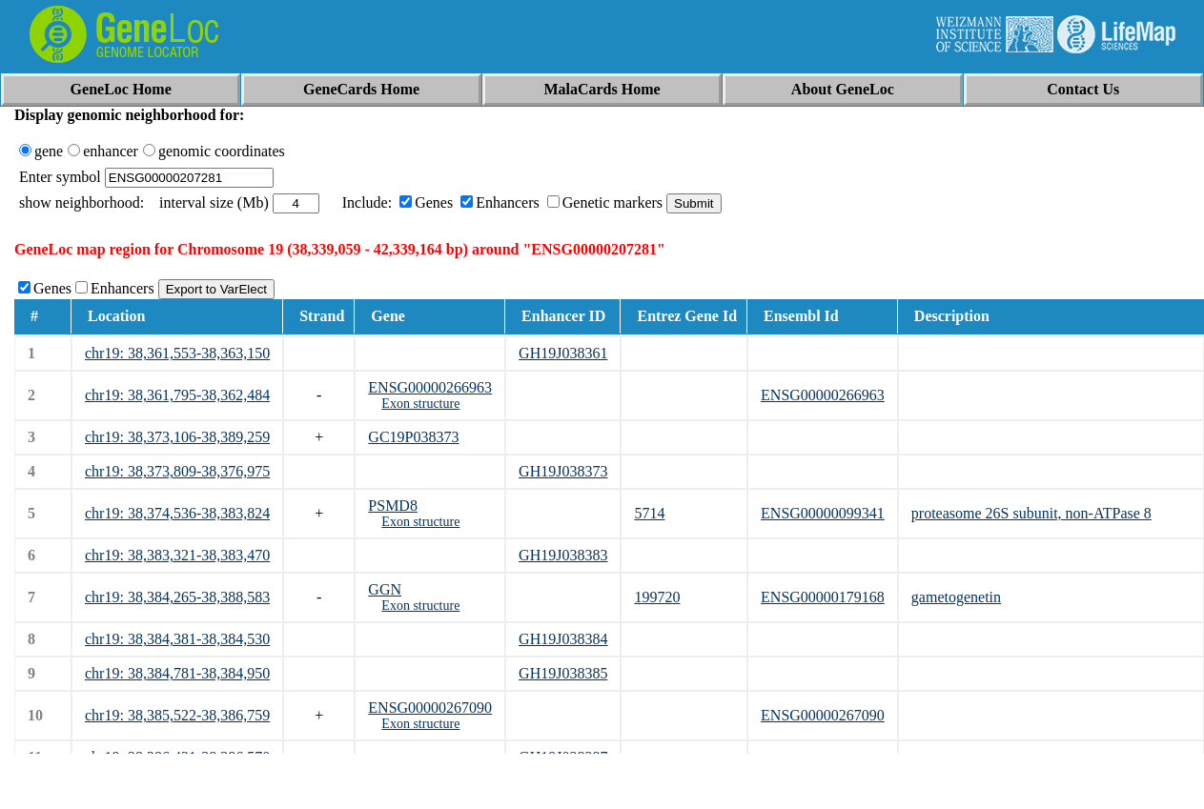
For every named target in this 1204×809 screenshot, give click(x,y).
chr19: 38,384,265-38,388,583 (177, 597)
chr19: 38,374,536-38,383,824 (177, 513)
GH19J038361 (563, 353)
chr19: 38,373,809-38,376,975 (177, 471)
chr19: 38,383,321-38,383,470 (177, 555)
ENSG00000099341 (823, 513)
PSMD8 (393, 505)
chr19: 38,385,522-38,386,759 (177, 715)
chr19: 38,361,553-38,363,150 (177, 353)
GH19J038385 (563, 673)
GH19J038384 (563, 639)
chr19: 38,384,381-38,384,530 (177, 639)
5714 (649, 513)
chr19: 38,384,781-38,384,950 (177, 673)
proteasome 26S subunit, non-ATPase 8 (1031, 513)
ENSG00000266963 (430, 387)
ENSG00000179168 (823, 597)
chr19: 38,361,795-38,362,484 (177, 395)
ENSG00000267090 (430, 707)
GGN (384, 589)
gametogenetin (956, 597)
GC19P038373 (413, 437)
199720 (657, 597)
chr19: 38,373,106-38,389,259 (177, 437)
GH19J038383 (563, 555)
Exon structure (420, 403)
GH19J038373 (563, 471)
